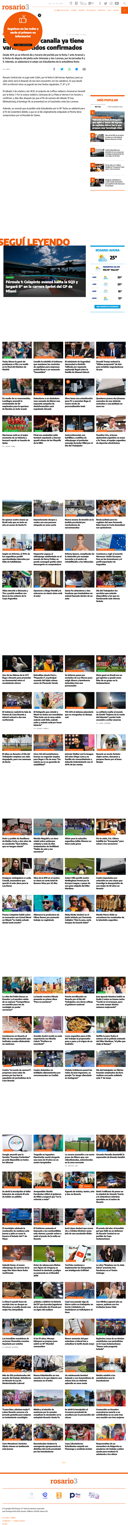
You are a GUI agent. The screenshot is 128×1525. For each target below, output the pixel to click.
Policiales (91, 10)
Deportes (101, 10)
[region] (64, 23)
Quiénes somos (9, 1518)
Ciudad (73, 10)
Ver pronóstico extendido (107, 307)
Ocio (109, 10)
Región (81, 10)
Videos (116, 10)
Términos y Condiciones (13, 1521)
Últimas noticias (61, 10)
